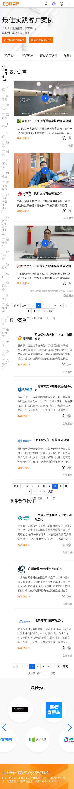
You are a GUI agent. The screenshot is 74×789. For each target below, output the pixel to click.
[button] (4, 727)
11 (28, 491)
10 (66, 486)
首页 (16, 305)
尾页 (50, 311)
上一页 (25, 305)
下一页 (42, 311)
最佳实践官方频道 (14, 40)
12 (34, 491)
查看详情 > (23, 138)
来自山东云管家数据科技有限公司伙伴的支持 (51, 290)
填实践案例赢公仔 (41, 40)
